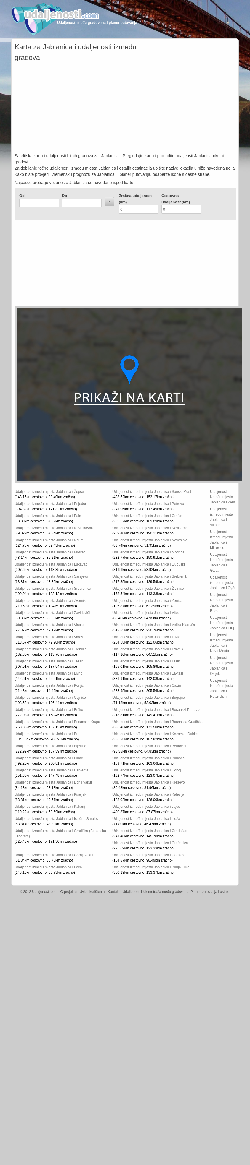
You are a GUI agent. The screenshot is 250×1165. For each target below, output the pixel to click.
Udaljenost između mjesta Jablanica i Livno (48, 673)
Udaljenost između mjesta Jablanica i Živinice (148, 588)
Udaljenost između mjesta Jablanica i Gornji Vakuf (54, 855)
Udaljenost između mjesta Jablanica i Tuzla (146, 637)
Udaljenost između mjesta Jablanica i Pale (48, 516)
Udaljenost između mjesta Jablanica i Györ (222, 582)
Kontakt (114, 892)
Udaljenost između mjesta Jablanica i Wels (222, 497)
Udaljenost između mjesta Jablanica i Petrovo (148, 504)
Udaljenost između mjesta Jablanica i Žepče (49, 492)
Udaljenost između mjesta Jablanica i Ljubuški (148, 564)
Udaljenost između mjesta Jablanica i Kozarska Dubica (155, 734)
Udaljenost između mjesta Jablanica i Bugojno (148, 698)
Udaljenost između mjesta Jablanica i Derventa (51, 770)
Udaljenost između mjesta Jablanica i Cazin (146, 685)
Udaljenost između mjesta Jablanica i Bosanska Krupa (57, 722)
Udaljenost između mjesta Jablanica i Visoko (50, 625)
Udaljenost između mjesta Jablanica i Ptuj (222, 622)
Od (22, 196)
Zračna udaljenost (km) (135, 199)
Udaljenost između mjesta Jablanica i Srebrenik (149, 576)
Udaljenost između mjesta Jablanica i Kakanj (50, 807)
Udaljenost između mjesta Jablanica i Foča (48, 867)
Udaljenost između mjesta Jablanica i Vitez (146, 613)
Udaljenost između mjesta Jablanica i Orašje (147, 516)
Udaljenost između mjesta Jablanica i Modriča (148, 552)
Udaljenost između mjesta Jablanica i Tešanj (49, 661)
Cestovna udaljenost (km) (175, 199)
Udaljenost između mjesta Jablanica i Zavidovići (52, 613)
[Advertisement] (125, 108)
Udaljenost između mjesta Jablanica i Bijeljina (50, 746)
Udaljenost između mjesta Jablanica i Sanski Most (151, 492)
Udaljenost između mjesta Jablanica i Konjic (49, 685)
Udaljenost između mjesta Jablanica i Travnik (147, 649)
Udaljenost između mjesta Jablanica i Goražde (148, 855)
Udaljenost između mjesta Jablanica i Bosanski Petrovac (156, 710)
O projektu (68, 892)
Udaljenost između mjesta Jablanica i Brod (48, 734)
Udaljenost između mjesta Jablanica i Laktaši (147, 673)
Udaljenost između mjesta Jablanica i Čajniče (50, 698)
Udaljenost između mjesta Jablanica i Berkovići (149, 746)
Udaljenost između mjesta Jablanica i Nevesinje (149, 540)
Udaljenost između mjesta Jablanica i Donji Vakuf (53, 782)
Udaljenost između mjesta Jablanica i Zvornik (50, 601)
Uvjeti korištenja (92, 892)
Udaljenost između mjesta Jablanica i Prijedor (50, 504)
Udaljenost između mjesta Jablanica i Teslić (146, 661)
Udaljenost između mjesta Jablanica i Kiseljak (50, 794)
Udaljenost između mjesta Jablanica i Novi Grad (150, 528)
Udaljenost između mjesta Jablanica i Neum (49, 540)
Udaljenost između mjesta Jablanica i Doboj (146, 770)
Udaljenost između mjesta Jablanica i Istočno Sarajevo (57, 819)
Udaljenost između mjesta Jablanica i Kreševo (148, 782)
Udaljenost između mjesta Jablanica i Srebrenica (53, 588)
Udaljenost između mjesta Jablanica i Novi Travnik (54, 528)
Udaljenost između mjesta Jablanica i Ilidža (146, 819)
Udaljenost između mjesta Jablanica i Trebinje (50, 649)
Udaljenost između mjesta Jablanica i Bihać (49, 758)
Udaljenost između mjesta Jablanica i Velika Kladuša (153, 625)
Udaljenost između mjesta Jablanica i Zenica (147, 601)
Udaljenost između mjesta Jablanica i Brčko (49, 710)
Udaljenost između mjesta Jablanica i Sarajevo (51, 576)
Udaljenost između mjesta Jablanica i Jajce (146, 807)
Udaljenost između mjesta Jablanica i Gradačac (149, 831)
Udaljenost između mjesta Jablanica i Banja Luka (151, 867)
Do (64, 196)
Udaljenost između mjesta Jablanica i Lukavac (51, 564)
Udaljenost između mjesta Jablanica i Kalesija (148, 794)
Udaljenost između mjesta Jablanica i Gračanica (150, 843)
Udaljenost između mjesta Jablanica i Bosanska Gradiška (157, 722)
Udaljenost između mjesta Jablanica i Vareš (49, 637)
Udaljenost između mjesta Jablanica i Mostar (50, 552)
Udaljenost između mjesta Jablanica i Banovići (148, 758)
